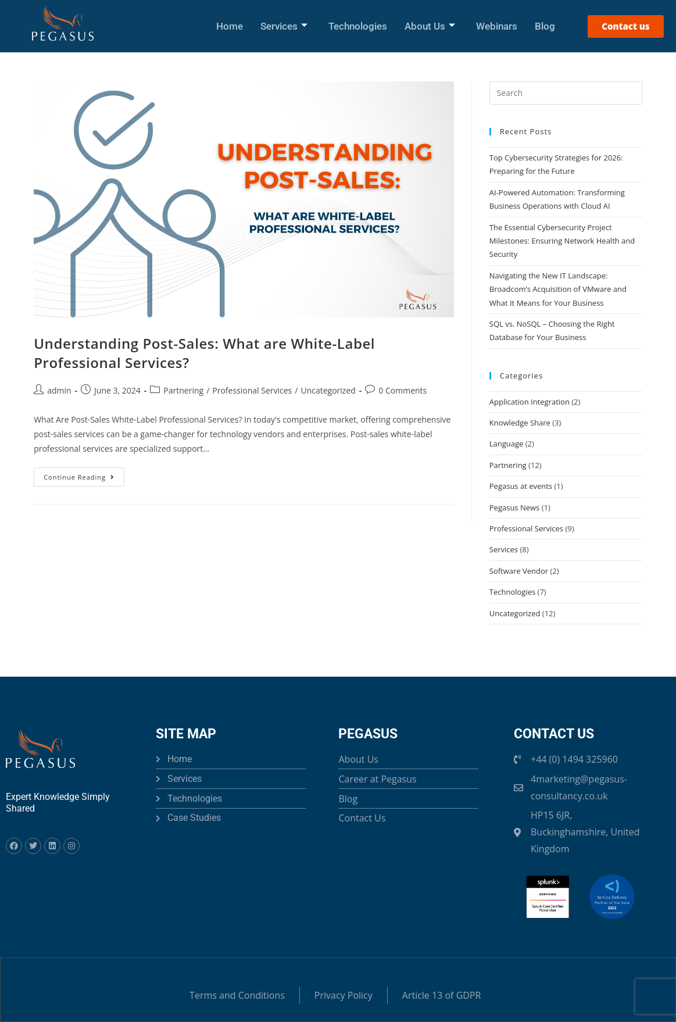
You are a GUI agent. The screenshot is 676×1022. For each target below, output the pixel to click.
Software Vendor (518, 571)
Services (283, 26)
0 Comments (402, 390)
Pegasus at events (520, 486)
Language (506, 443)
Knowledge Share (519, 422)
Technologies (357, 26)
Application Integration (529, 401)
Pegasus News (514, 507)
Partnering (183, 390)
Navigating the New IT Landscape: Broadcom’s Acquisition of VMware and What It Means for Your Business (558, 289)
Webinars (496, 26)
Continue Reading (84, 474)
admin (59, 390)
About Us (430, 26)
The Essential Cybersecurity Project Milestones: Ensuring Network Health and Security (562, 241)
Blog (545, 26)
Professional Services (252, 390)
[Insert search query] (565, 93)
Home (229, 26)
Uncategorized (328, 390)
